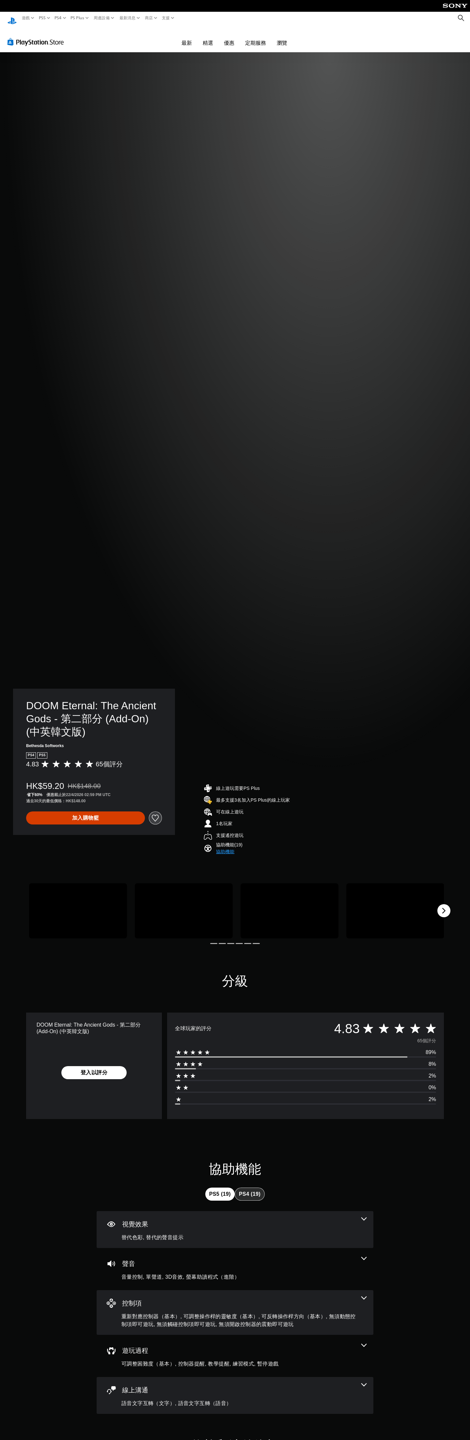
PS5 (42, 18)
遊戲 (26, 18)
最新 (186, 36)
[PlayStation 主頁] (12, 18)
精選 (208, 36)
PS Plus (77, 18)
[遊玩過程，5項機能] (235, 1349)
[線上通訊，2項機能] (235, 1389)
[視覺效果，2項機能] (235, 1223)
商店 (149, 18)
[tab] (220, 1187)
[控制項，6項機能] (235, 1306)
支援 (166, 18)
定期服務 (255, 36)
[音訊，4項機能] (235, 1262)
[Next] (443, 904)
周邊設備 (102, 18)
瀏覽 (282, 36)
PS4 (58, 18)
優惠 (229, 36)
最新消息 (127, 18)
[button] (225, 845)
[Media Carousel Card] (78, 904)
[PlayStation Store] (37, 35)
